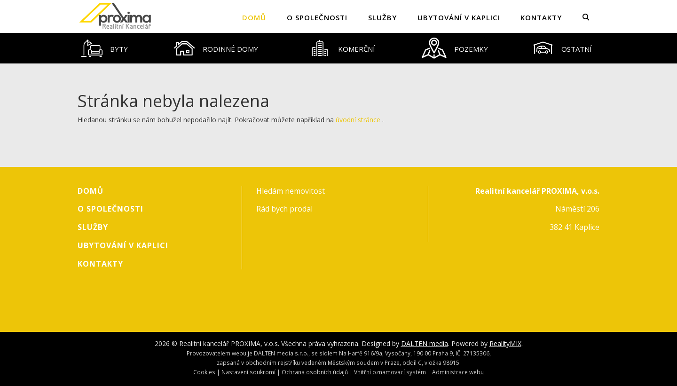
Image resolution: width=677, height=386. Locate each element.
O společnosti (317, 17)
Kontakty (541, 17)
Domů (254, 17)
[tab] (104, 48)
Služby (382, 17)
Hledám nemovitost (290, 191)
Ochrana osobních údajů (315, 372)
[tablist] (338, 48)
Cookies (204, 372)
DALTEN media (424, 343)
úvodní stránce (358, 119)
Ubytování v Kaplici (458, 17)
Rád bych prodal (284, 209)
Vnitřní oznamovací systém (390, 372)
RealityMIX (505, 343)
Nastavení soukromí (248, 372)
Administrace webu (458, 372)
